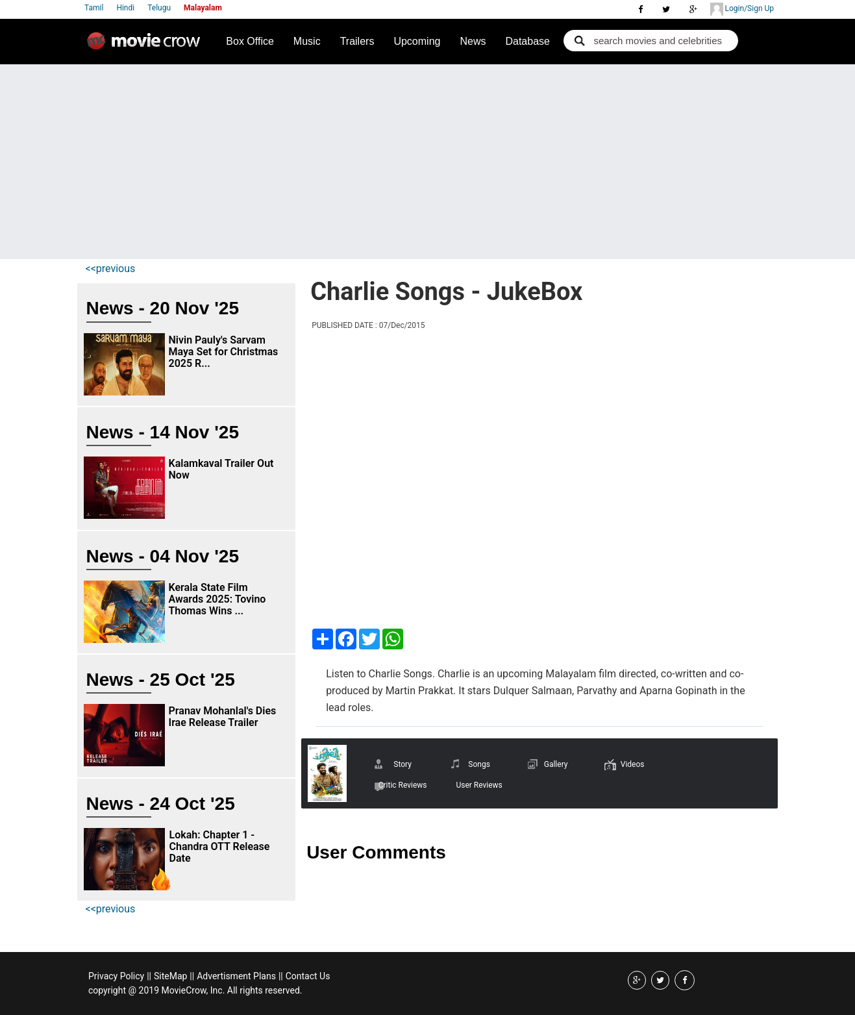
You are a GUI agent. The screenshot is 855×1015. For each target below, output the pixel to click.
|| (149, 976)
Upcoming (416, 41)
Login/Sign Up (742, 9)
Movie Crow (146, 46)
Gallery (556, 764)
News (473, 41)
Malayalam (203, 7)
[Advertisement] (427, 162)
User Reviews (479, 785)
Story (402, 764)
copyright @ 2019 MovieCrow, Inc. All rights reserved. (195, 990)
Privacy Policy (116, 976)
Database (527, 41)
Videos (633, 764)
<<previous (111, 268)
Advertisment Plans (236, 976)
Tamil (93, 7)
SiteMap (170, 976)
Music (307, 41)
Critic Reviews (402, 785)
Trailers (357, 41)
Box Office (250, 41)
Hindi (125, 7)
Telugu (159, 7)
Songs (479, 764)
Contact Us (308, 976)
